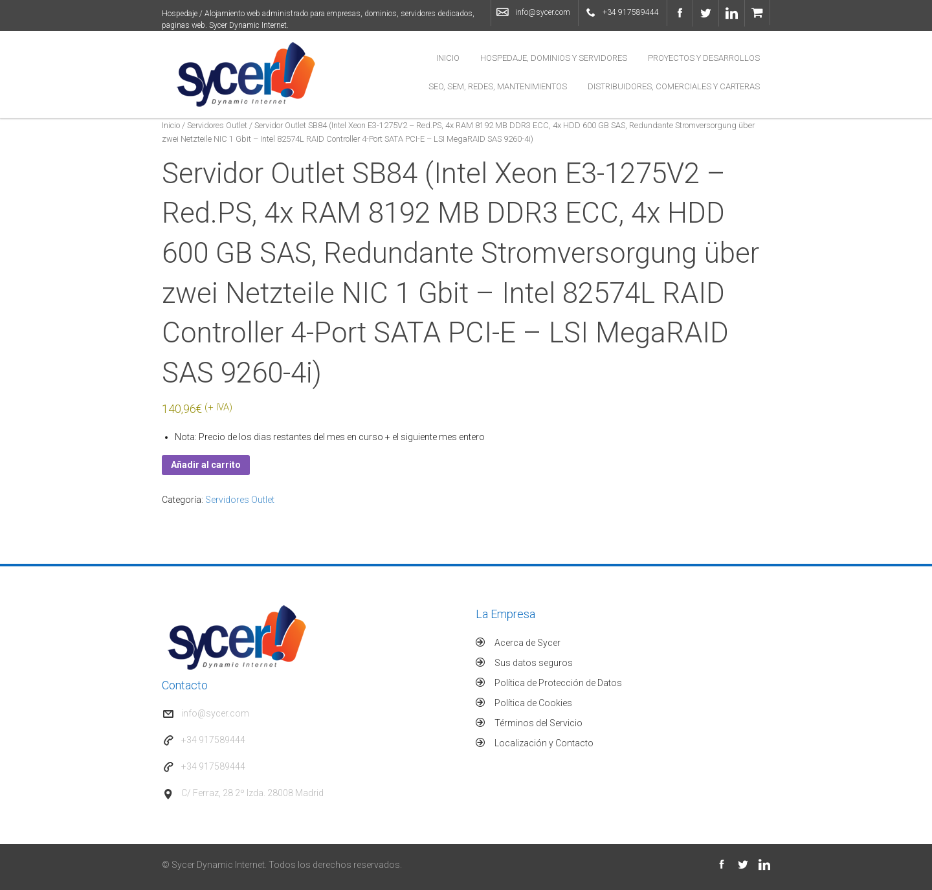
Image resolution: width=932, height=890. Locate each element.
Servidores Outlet (217, 125)
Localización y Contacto (544, 743)
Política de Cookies (533, 703)
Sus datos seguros (533, 663)
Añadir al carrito (206, 465)
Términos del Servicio (538, 723)
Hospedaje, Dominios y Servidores (553, 58)
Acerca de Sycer (527, 643)
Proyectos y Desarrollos (704, 58)
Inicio (448, 58)
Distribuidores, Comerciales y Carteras (674, 86)
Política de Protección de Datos (558, 683)
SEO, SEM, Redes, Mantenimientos (497, 86)
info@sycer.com (542, 12)
